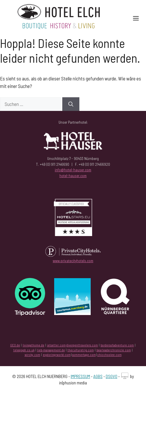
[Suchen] (70, 104)
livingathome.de (33, 345)
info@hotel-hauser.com (73, 170)
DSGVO (111, 376)
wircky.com (32, 355)
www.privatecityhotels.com (73, 260)
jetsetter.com (56, 345)
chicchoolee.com (109, 355)
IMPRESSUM (80, 376)
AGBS (98, 376)
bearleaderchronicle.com (113, 350)
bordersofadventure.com (117, 345)
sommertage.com (84, 355)
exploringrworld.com (57, 355)
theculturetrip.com (80, 350)
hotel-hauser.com (73, 175)
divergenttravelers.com (82, 345)
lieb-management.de (51, 350)
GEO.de (15, 345)
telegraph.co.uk (23, 350)
